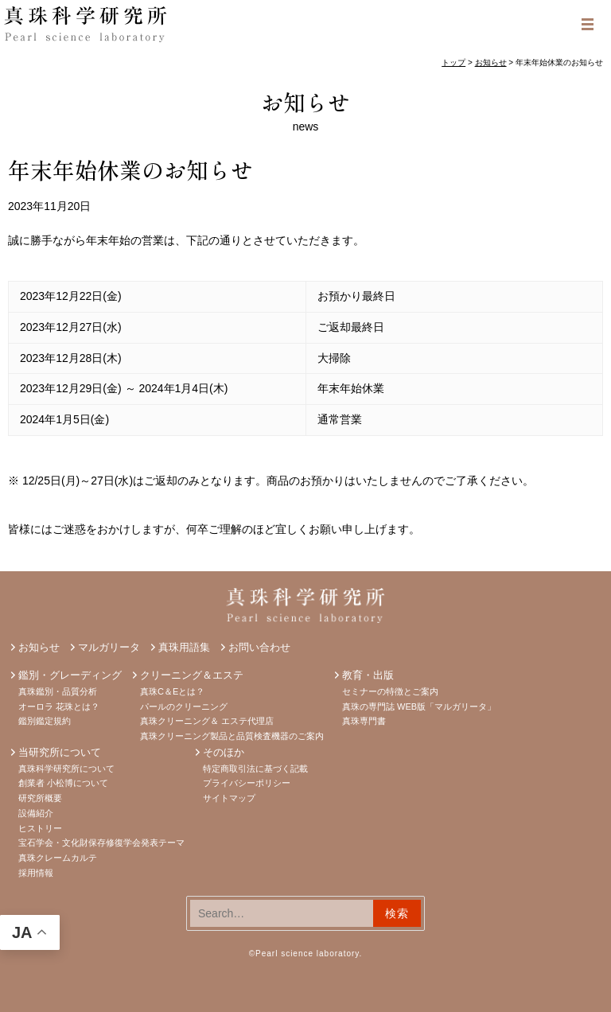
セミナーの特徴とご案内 (390, 691)
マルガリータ (109, 647)
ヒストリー (40, 828)
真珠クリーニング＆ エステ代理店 (207, 721)
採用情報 (35, 873)
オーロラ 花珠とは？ (58, 706)
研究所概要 (40, 798)
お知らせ (305, 102)
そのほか (223, 752)
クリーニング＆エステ (191, 675)
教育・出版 (368, 675)
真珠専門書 (364, 721)
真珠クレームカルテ (57, 857)
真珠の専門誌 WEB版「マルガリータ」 (419, 706)
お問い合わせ (259, 647)
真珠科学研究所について (66, 768)
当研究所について (59, 752)
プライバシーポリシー (246, 783)
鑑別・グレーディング (70, 675)
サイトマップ (229, 798)
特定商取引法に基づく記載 (255, 768)
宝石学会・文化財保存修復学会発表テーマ (101, 842)
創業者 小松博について (63, 783)
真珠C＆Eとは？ (172, 691)
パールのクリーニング (184, 706)
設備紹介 (35, 813)
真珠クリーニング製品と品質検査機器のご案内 (232, 736)
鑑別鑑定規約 (44, 721)
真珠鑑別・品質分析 (57, 691)
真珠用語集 (184, 647)
